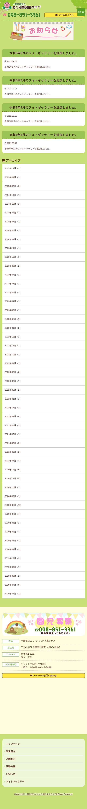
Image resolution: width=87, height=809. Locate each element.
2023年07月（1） (13, 274)
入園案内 (10, 759)
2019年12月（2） (13, 558)
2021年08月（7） (13, 425)
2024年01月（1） (13, 239)
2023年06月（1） (13, 283)
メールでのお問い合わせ (45, 675)
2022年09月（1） (13, 363)
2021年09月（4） (13, 416)
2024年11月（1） (13, 195)
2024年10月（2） (13, 204)
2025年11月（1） (13, 168)
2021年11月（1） (13, 407)
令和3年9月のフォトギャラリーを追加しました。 (28, 67)
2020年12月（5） (13, 469)
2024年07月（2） (13, 221)
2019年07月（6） (13, 585)
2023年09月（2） (13, 266)
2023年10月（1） (13, 257)
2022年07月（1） (13, 381)
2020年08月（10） (14, 505)
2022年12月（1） (13, 337)
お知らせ (10, 774)
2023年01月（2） (13, 328)
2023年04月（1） (13, 301)
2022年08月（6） (13, 372)
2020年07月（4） (13, 514)
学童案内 (10, 751)
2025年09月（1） (13, 177)
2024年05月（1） (13, 230)
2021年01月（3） (13, 460)
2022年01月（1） (13, 399)
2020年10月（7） (13, 487)
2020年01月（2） (13, 549)
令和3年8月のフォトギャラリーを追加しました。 (28, 148)
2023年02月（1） (13, 319)
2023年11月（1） (13, 248)
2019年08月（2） (13, 576)
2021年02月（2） (13, 452)
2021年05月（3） (13, 443)
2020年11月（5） (13, 478)
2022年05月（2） (13, 390)
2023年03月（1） (13, 310)
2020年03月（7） (13, 531)
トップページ (13, 744)
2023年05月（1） (13, 292)
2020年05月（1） (13, 523)
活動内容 (10, 766)
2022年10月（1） (13, 354)
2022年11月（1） (13, 345)
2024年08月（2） (13, 212)
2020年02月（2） (13, 540)
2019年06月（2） (13, 593)
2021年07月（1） (13, 434)
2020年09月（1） (13, 496)
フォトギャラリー (15, 781)
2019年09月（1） (13, 567)
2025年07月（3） (13, 186)
